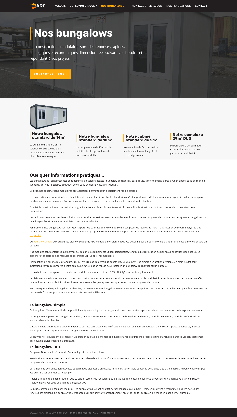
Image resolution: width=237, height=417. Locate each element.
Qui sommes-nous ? (83, 6)
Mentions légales (80, 412)
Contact (201, 6)
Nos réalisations (178, 6)
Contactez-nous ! (50, 74)
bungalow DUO (48, 346)
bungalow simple (50, 304)
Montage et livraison (147, 6)
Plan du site (107, 412)
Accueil (60, 6)
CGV (95, 412)
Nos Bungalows (112, 6)
